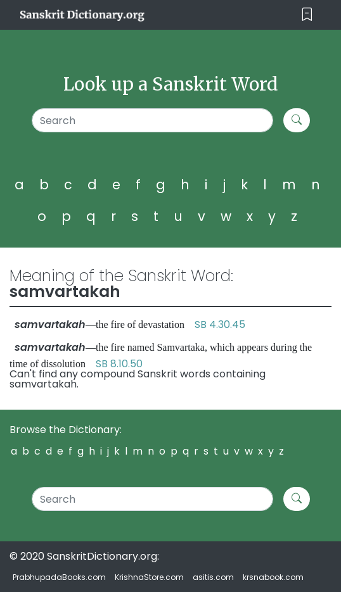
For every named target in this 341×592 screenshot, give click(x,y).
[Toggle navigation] (307, 15)
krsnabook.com (273, 577)
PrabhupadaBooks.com (59, 577)
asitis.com (213, 577)
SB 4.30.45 (220, 324)
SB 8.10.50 (119, 363)
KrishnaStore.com (149, 577)
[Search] (152, 120)
